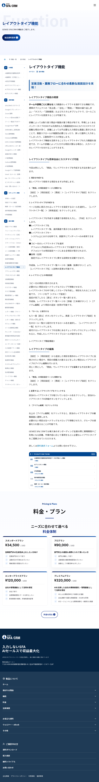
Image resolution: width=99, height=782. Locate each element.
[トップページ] (5, 59)
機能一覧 (13, 59)
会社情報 (6, 776)
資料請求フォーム (45, 445)
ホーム (5, 684)
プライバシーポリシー (19, 776)
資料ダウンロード (10, 749)
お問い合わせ (8, 767)
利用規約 (31, 776)
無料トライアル (9, 761)
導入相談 (6, 755)
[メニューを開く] (94, 5)
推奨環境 (40, 776)
